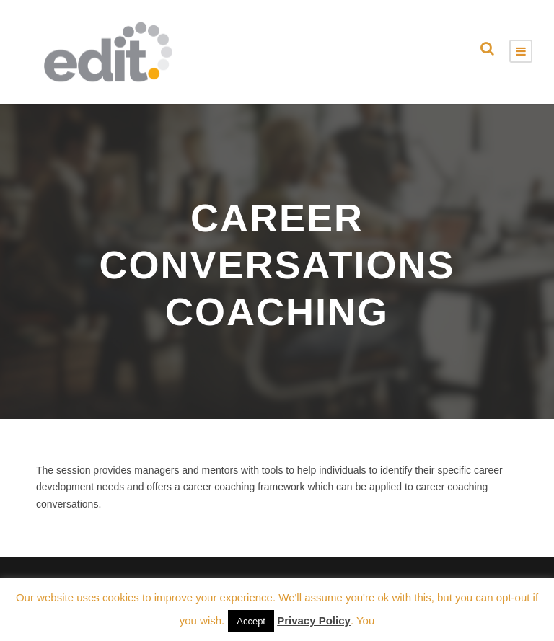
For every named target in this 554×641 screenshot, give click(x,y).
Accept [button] (251, 621)
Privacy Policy (314, 620)
